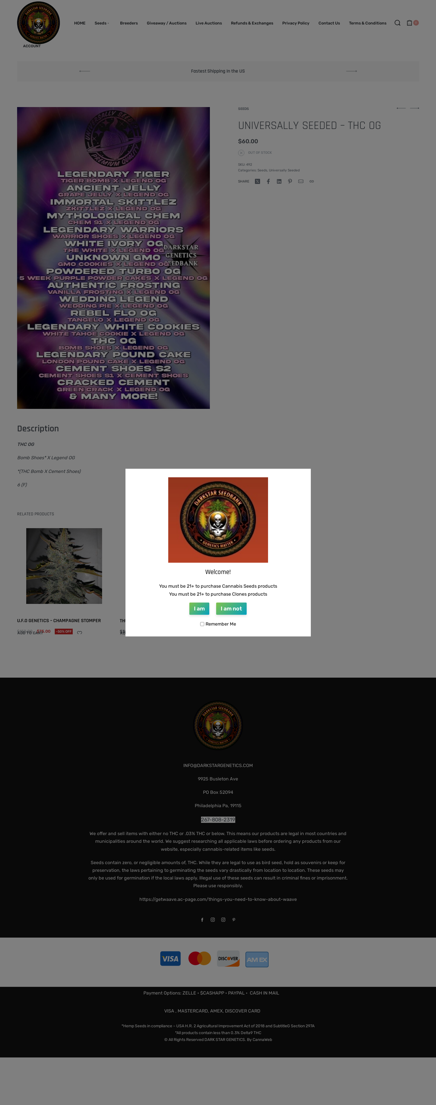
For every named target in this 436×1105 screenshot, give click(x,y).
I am (199, 609)
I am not (231, 609)
